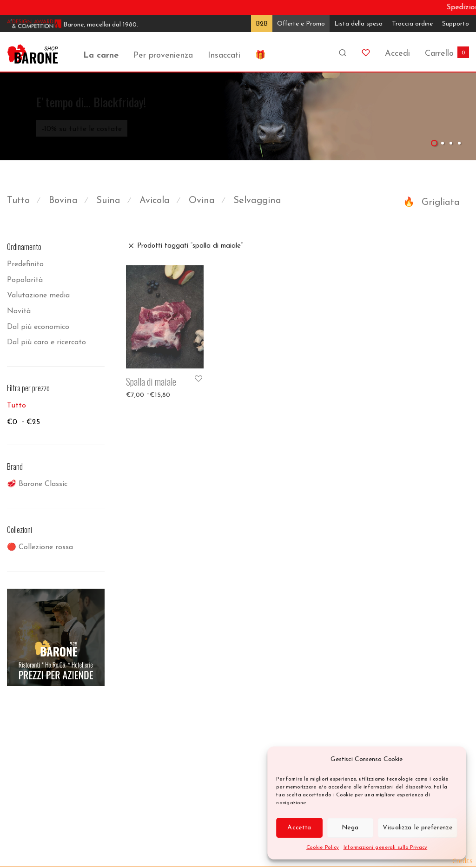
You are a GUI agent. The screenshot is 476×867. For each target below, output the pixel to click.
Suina (108, 200)
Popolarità (25, 280)
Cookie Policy (322, 847)
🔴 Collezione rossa (40, 547)
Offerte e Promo (301, 23)
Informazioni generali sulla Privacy (386, 847)
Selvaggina (257, 200)
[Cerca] (342, 49)
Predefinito (25, 264)
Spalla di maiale (151, 381)
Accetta (299, 827)
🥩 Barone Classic (37, 484)
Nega (350, 827)
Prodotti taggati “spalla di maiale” (190, 246)
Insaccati (224, 55)
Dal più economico (38, 327)
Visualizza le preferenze (417, 827)
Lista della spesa (358, 23)
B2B (262, 23)
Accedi (397, 53)
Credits (462, 860)
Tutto (18, 200)
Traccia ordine (412, 23)
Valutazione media (38, 295)
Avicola (154, 200)
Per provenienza (163, 55)
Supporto (455, 23)
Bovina (63, 200)
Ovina (202, 200)
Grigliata (441, 202)
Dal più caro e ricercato (46, 342)
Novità (19, 311)
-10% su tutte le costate (82, 129)
